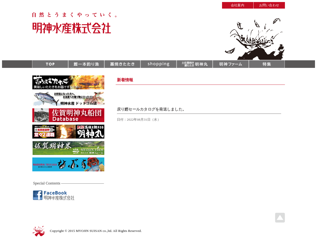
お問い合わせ (269, 5)
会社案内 (237, 5)
